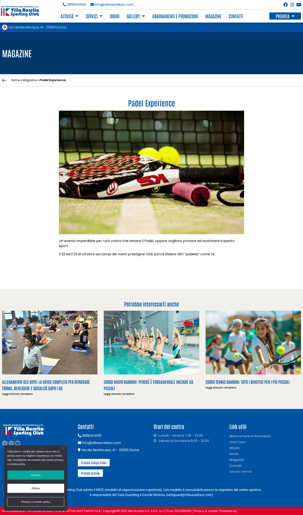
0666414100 (74, 4)
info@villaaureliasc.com (112, 4)
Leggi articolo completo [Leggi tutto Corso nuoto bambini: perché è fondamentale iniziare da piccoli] (119, 394)
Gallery (136, 16)
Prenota (285, 16)
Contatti (236, 16)
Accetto (35, 475)
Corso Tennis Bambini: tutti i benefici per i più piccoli (248, 382)
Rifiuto (36, 488)
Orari (114, 16)
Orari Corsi (237, 442)
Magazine (213, 16)
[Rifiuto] (62, 447)
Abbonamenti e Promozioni (175, 16)
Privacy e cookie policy (35, 501)
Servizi (94, 16)
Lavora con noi (240, 471)
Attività (69, 16)
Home (15, 80)
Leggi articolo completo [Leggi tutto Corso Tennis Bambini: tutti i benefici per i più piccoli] (221, 387)
